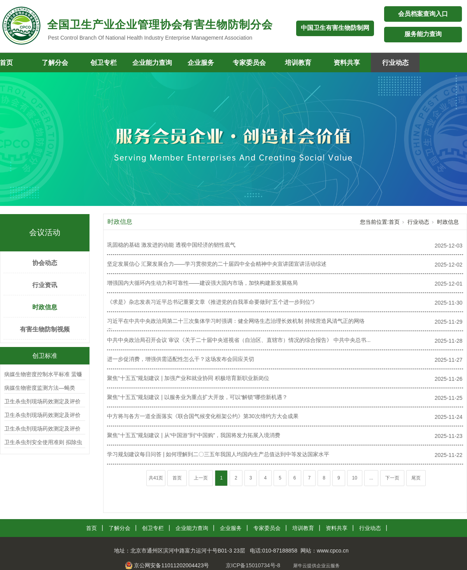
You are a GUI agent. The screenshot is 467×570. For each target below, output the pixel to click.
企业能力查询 (152, 62)
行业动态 (395, 62)
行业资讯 (44, 285)
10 (354, 478)
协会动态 (44, 263)
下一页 (392, 478)
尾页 (416, 478)
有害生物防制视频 (45, 329)
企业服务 (201, 62)
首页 (394, 222)
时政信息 (44, 307)
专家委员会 (249, 62)
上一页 (201, 478)
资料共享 (347, 62)
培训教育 (298, 62)
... (371, 478)
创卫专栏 (103, 62)
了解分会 (55, 62)
